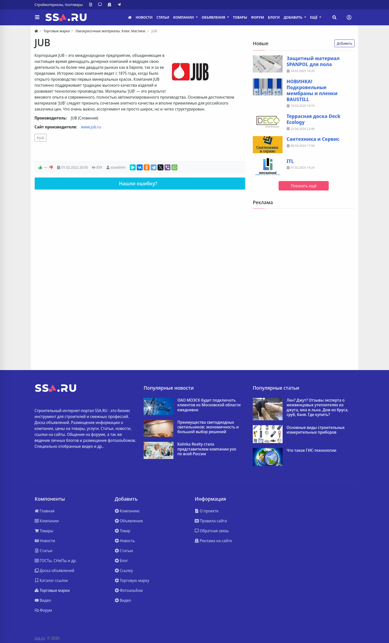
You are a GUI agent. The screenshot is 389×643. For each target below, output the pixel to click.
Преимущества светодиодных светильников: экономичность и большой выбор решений (208, 427)
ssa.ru (39, 638)
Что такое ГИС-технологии (311, 450)
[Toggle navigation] (349, 17)
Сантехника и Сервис (313, 139)
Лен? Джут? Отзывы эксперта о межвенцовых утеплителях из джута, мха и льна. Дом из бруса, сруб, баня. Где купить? (317, 407)
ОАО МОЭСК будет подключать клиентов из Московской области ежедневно (209, 405)
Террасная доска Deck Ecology (313, 119)
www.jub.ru (91, 127)
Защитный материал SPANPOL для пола (313, 61)
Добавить (344, 43)
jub (41, 137)
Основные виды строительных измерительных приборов (316, 430)
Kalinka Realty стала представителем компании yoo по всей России (206, 449)
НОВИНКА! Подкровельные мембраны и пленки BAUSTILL (312, 90)
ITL (290, 161)
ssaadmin (118, 167)
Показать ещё (303, 186)
